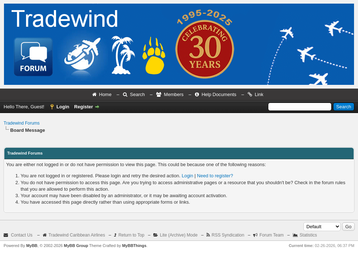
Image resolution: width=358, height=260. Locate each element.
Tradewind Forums (22, 123)
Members (173, 94)
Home (105, 94)
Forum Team (271, 235)
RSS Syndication (228, 235)
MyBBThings (134, 245)
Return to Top (131, 235)
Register (83, 106)
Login (62, 106)
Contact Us (21, 235)
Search (137, 94)
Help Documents (218, 94)
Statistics (308, 235)
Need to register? (215, 175)
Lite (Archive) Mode (178, 235)
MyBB (31, 245)
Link (259, 94)
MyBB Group (76, 245)
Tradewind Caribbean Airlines (76, 235)
